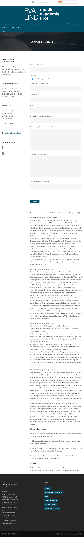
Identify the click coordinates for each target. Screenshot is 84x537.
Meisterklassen (8, 24)
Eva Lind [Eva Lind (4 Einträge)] (47, 488)
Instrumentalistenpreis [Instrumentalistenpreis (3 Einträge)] (53, 492)
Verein (76, 24)
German (63, 1)
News (57, 24)
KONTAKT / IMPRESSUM (10, 534)
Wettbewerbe (46, 24)
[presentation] (46, 195)
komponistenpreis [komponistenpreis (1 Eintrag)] (51, 500)
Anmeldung (17, 27)
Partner (6, 27)
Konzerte (33, 24)
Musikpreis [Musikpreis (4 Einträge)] (48, 508)
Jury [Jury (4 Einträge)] (46, 496)
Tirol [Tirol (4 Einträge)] (57, 508)
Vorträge (66, 24)
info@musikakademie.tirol (12, 133)
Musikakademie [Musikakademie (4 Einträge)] (50, 504)
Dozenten (22, 24)
